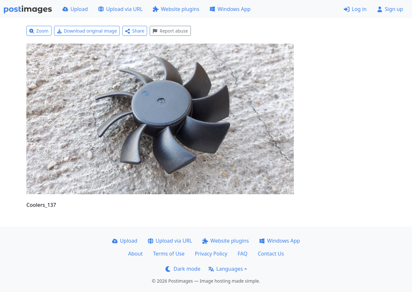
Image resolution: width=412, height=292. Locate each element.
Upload (75, 9)
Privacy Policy (211, 253)
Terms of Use (168, 253)
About (135, 253)
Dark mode (182, 268)
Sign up (390, 9)
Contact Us (271, 253)
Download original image (87, 31)
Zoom (39, 31)
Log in (355, 9)
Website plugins (176, 9)
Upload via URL (120, 9)
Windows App (230, 9)
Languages (225, 268)
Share (134, 31)
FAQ (242, 253)
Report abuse (170, 31)
